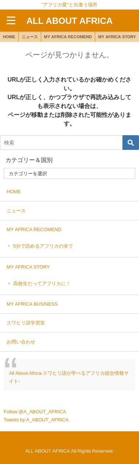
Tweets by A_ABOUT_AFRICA (36, 419)
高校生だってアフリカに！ (42, 283)
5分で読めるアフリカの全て (43, 246)
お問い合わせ (21, 341)
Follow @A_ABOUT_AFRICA (35, 411)
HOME (9, 37)
